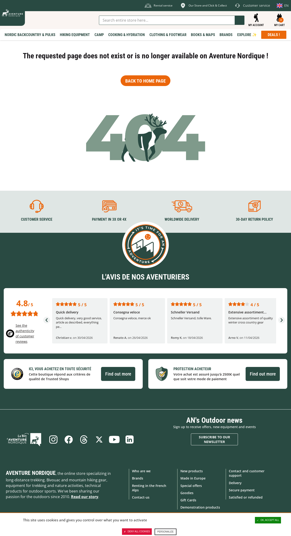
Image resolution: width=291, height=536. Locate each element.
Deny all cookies (137, 531)
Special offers (191, 485)
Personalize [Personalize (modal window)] (165, 531)
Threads (84, 439)
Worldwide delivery (182, 219)
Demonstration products (200, 507)
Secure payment (242, 490)
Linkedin (130, 439)
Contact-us (140, 497)
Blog (25, 439)
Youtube (114, 439)
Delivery (235, 482)
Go (239, 20)
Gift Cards (188, 500)
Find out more (118, 373)
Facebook (68, 439)
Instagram (53, 439)
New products (191, 471)
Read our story (84, 496)
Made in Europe (193, 478)
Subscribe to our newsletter (214, 439)
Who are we (141, 471)
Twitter (99, 439)
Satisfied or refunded (246, 497)
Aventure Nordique (31, 473)
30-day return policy (254, 219)
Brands (137, 478)
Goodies (186, 492)
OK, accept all (268, 520)
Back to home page (145, 81)
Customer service (36, 219)
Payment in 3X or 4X (109, 219)
